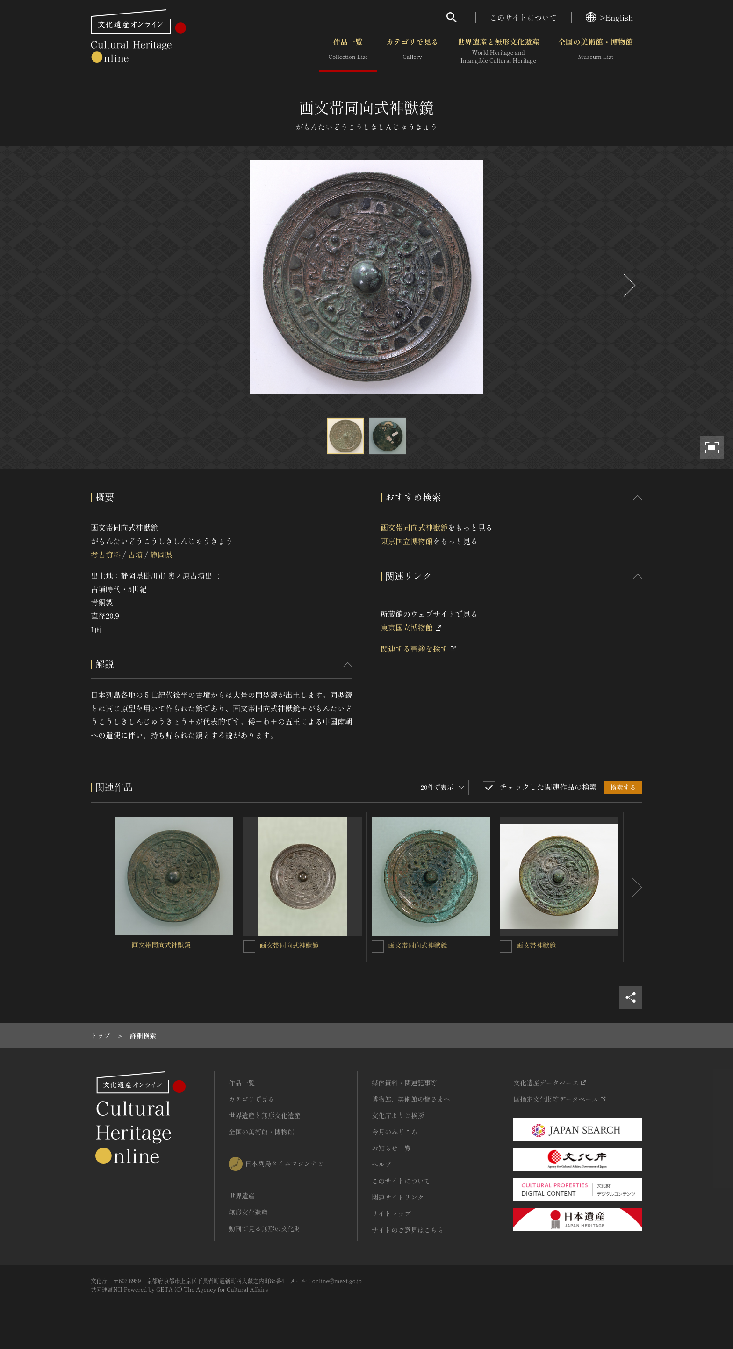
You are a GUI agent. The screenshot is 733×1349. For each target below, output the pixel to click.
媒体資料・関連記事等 (404, 1082)
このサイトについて (523, 17)
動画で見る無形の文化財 (265, 1228)
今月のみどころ (394, 1131)
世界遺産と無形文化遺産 (498, 51)
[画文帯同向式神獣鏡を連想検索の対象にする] (121, 946)
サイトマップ (391, 1213)
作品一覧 (348, 51)
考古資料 (106, 554)
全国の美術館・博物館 (595, 51)
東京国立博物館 (407, 540)
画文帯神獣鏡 (536, 945)
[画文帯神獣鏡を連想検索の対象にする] (506, 946)
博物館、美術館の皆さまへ (411, 1099)
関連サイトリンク (398, 1197)
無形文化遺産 (248, 1212)
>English (609, 17)
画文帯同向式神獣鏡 (414, 527)
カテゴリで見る (412, 51)
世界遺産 (242, 1195)
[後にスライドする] (628, 285)
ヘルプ (381, 1164)
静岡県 (161, 554)
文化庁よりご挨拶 (398, 1115)
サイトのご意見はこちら (408, 1229)
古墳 (135, 554)
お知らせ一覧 (391, 1148)
